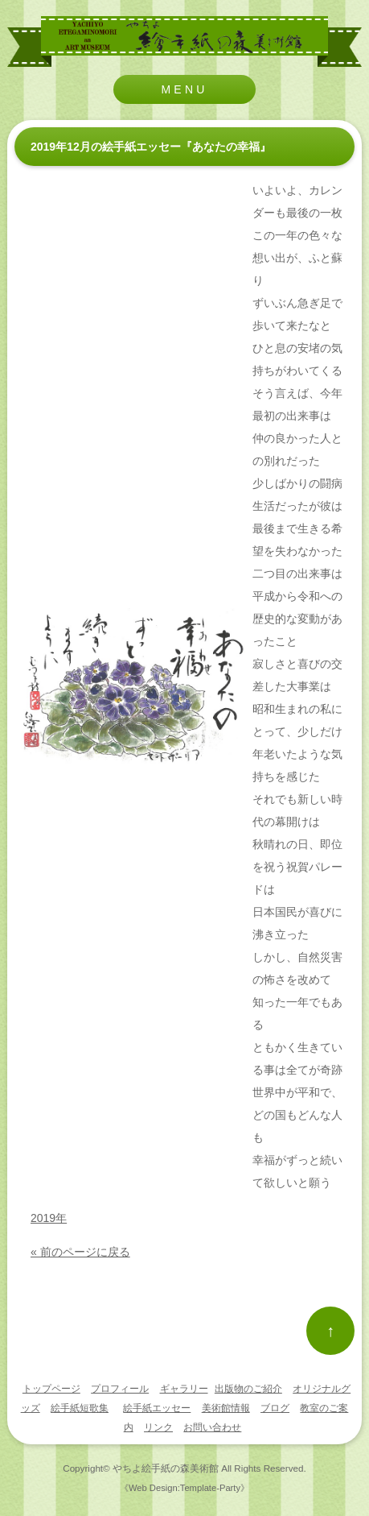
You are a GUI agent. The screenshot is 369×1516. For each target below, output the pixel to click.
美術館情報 (226, 1408)
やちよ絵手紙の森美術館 (166, 1468)
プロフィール (120, 1388)
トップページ (51, 1388)
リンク (158, 1427)
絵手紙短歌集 (80, 1408)
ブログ (274, 1408)
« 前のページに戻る (80, 1251)
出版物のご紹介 (248, 1388)
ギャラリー (184, 1388)
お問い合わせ (212, 1427)
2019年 (49, 1218)
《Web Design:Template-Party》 (184, 1488)
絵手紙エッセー (157, 1408)
